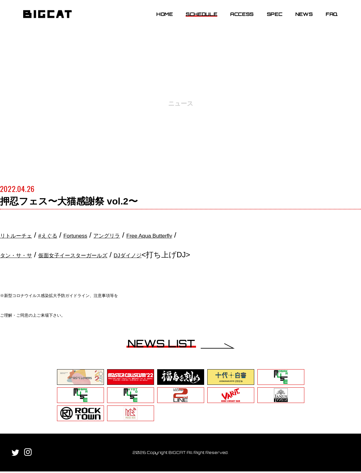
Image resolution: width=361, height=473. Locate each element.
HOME (159, 19)
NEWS (299, 19)
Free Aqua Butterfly (204, 235)
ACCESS (237, 19)
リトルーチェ (23, 235)
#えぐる (66, 235)
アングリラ (146, 235)
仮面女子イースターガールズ (102, 254)
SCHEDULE (196, 19)
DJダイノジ (178, 254)
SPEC (269, 19)
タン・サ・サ (23, 254)
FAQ (327, 19)
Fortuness (103, 235)
